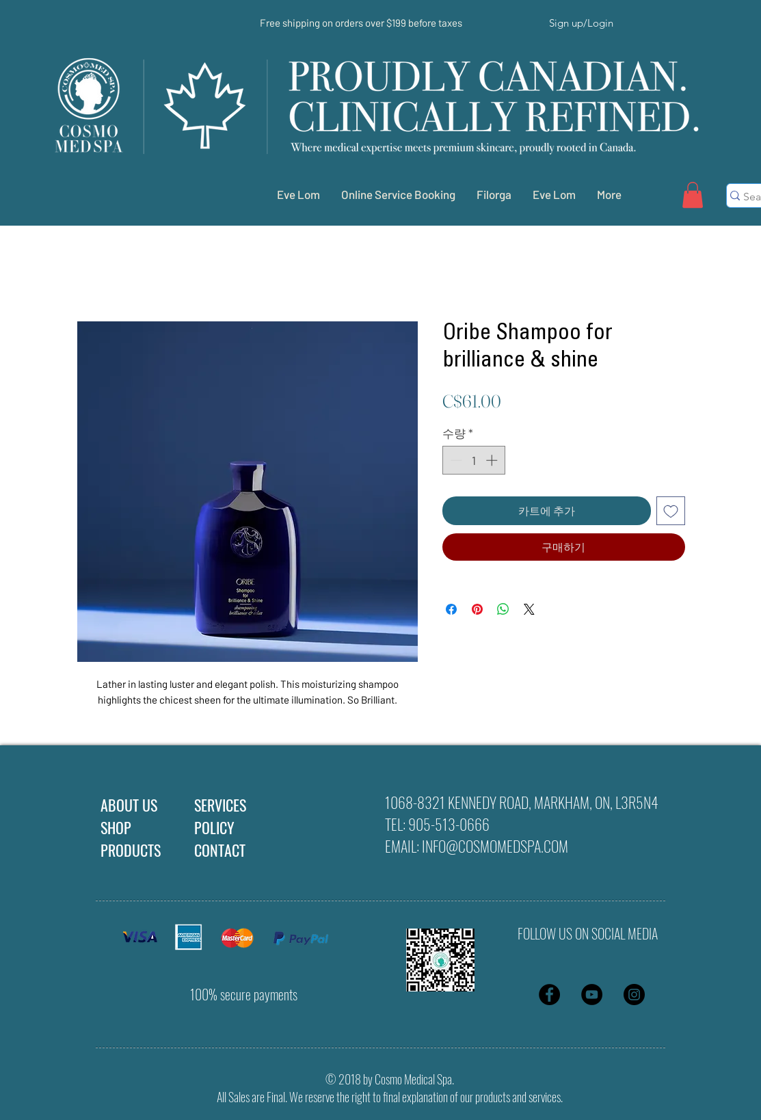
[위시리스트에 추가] (670, 510)
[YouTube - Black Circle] (591, 994)
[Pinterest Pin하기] (477, 609)
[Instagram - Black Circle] (634, 994)
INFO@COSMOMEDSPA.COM (495, 846)
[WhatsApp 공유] (503, 609)
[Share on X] (529, 609)
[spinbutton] (473, 460)
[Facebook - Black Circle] (549, 994)
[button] (693, 195)
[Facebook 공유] (451, 609)
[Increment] (493, 460)
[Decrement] (454, 460)
